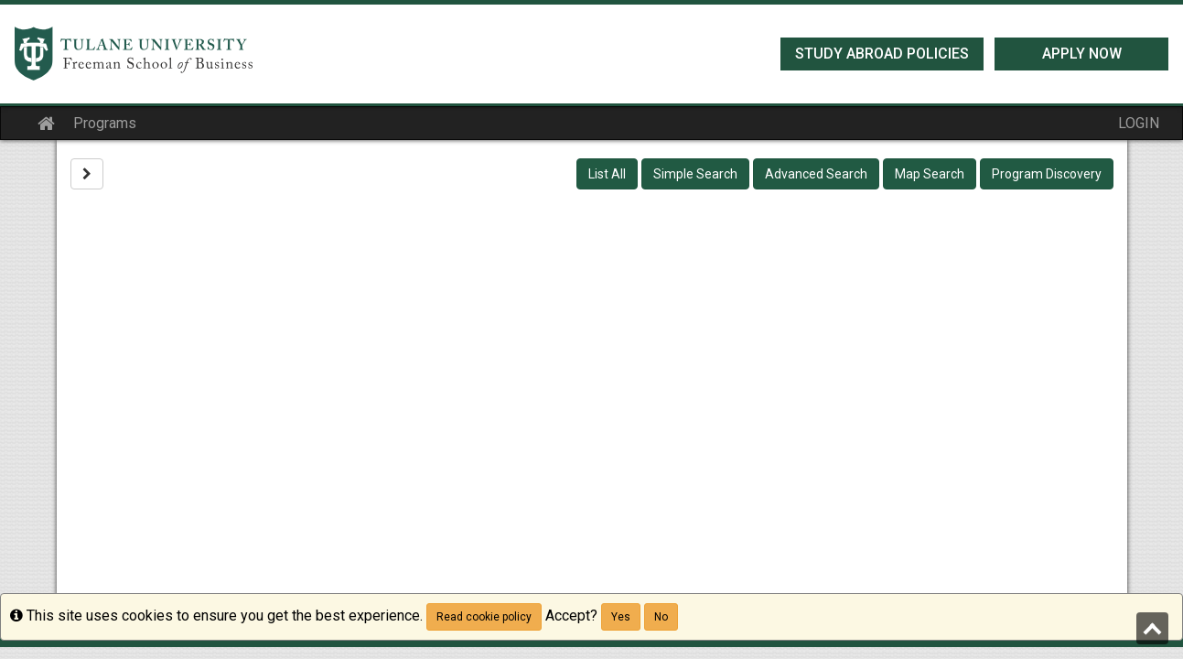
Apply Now (1082, 53)
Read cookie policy (484, 616)
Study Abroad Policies (882, 53)
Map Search (929, 174)
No (661, 616)
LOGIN (1138, 123)
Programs (104, 123)
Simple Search (695, 174)
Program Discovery (1047, 174)
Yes (620, 616)
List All (607, 174)
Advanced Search (816, 174)
